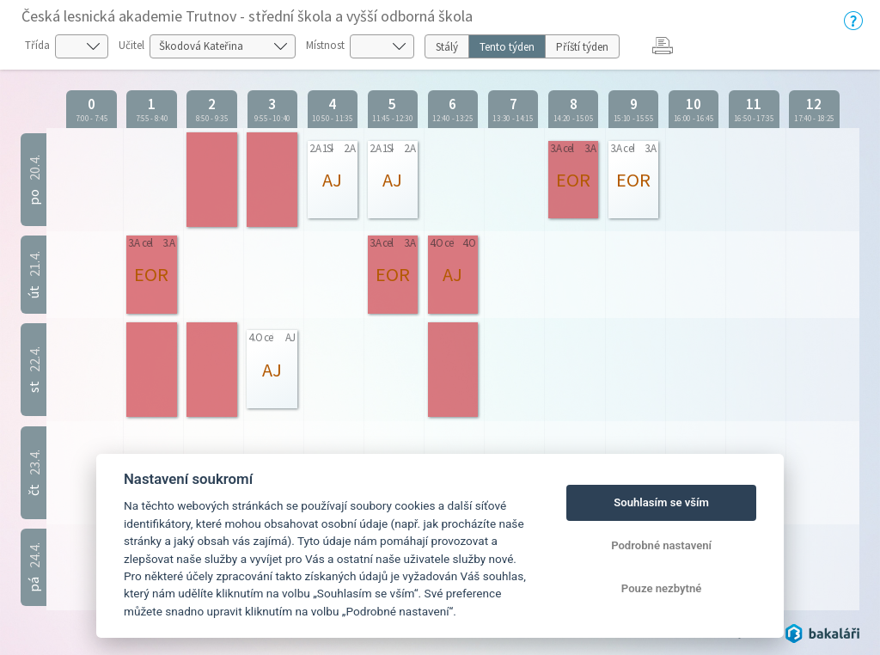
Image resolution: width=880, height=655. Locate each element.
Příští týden (582, 47)
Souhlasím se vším (661, 502)
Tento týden (507, 47)
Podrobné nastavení (661, 545)
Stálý (447, 47)
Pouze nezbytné (661, 588)
